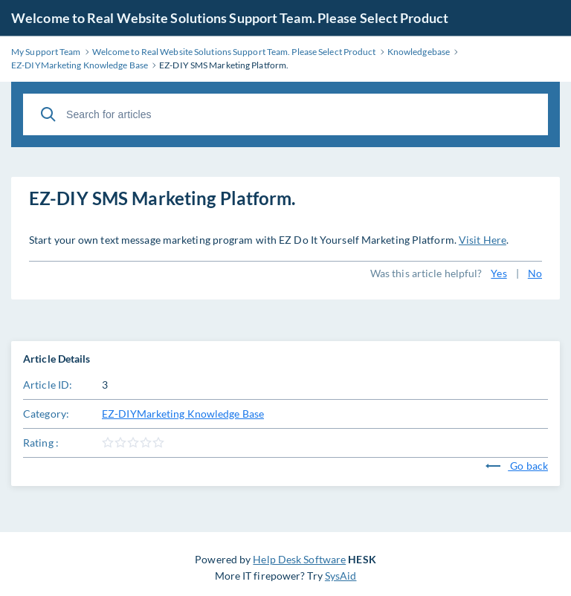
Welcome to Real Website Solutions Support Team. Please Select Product (229, 18)
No (535, 273)
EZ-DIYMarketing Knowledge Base (183, 413)
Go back (516, 465)
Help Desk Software (299, 559)
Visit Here (482, 239)
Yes (498, 273)
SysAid (341, 575)
